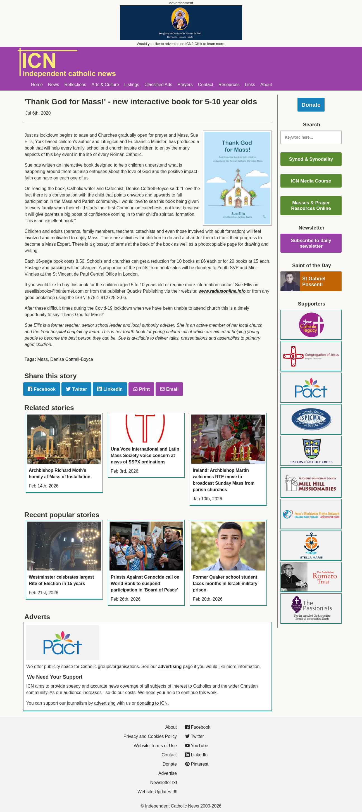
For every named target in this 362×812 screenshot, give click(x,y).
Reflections (75, 84)
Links (250, 84)
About (266, 84)
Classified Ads (158, 84)
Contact (205, 84)
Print (141, 389)
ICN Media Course (311, 181)
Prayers (185, 84)
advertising (170, 666)
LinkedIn (110, 389)
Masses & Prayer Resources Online (311, 205)
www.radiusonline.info (222, 291)
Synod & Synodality (311, 159)
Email (169, 389)
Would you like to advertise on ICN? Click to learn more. (181, 44)
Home (37, 84)
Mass (42, 359)
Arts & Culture (105, 84)
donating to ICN (152, 703)
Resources (229, 84)
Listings (131, 84)
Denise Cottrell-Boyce (71, 359)
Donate (311, 105)
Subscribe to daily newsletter (311, 243)
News (53, 84)
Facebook (42, 389)
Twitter (76, 389)
